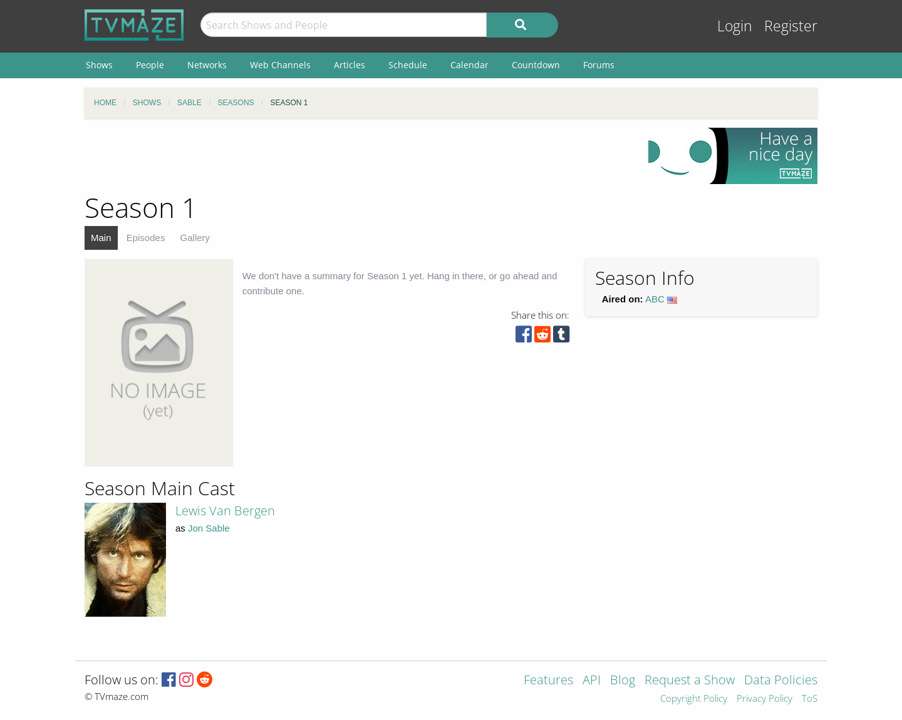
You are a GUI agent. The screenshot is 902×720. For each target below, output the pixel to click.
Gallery (195, 237)
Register (790, 26)
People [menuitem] (150, 65)
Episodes (146, 237)
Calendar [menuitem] (469, 65)
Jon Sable (209, 528)
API (592, 681)
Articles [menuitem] (349, 65)
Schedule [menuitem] (407, 65)
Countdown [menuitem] (536, 65)
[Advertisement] (357, 156)
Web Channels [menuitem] (280, 65)
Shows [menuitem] (99, 65)
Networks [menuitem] (207, 65)
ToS (809, 699)
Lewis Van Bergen (225, 510)
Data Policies (780, 681)
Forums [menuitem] (598, 65)
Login (734, 26)
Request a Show (690, 681)
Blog (622, 681)
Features (548, 681)
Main (101, 237)
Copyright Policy (693, 699)
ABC (655, 299)
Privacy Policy (764, 699)
